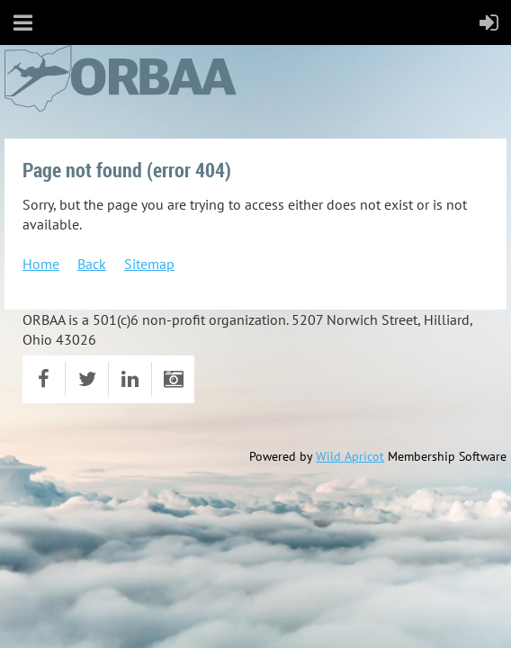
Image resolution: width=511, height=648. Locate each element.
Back (91, 264)
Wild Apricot (350, 456)
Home (40, 264)
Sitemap (149, 264)
